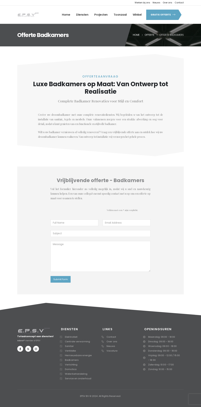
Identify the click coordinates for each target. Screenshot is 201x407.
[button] (162, 15)
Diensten (82, 15)
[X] (28, 349)
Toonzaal (120, 15)
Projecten (101, 15)
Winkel (137, 15)
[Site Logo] (28, 15)
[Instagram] (36, 349)
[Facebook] (20, 349)
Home (66, 15)
